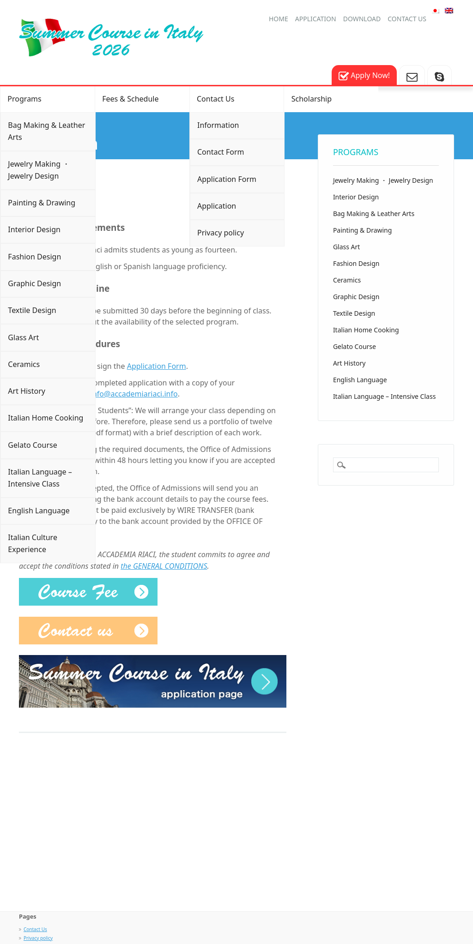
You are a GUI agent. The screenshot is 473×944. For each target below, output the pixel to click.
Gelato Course (32, 445)
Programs (24, 99)
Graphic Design (34, 283)
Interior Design (34, 229)
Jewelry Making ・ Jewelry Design (39, 170)
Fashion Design (34, 257)
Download (362, 18)
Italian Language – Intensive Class (40, 478)
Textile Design (32, 310)
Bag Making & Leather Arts (46, 131)
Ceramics (24, 364)
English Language (38, 510)
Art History (26, 391)
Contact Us (215, 99)
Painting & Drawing (41, 203)
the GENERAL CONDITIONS (164, 566)
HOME (278, 18)
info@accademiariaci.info (134, 394)
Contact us (407, 18)
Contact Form (220, 152)
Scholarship (311, 99)
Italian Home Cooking (45, 418)
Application (315, 18)
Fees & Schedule (130, 99)
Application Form (226, 179)
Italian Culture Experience (32, 543)
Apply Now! (364, 76)
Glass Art (23, 337)
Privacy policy (220, 233)
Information (218, 125)
